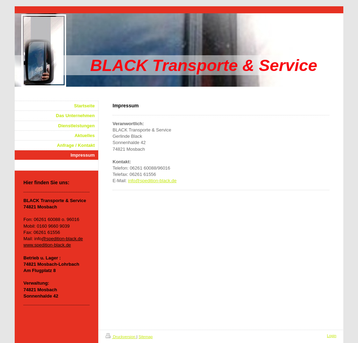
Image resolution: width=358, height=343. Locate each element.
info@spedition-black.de (152, 180)
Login (331, 336)
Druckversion (121, 337)
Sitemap (145, 337)
